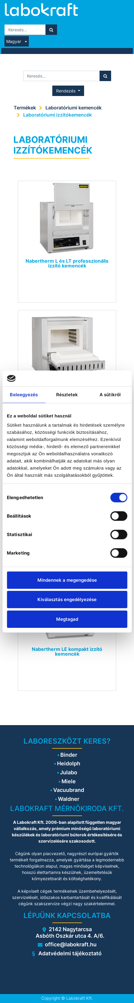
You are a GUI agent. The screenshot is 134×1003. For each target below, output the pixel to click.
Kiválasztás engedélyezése (67, 599)
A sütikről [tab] (110, 394)
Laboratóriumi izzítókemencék (57, 115)
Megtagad (67, 619)
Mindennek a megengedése (67, 580)
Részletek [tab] (67, 394)
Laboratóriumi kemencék (73, 108)
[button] (68, 91)
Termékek (25, 108)
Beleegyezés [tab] (24, 394)
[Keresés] (51, 29)
